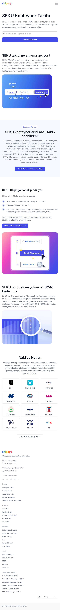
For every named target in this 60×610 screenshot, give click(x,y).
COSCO (30, 401)
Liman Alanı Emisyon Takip (11, 500)
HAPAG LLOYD (11, 401)
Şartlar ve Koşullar (8, 554)
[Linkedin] (3, 479)
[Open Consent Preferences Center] (39, 597)
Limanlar (5, 509)
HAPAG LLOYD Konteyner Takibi (13, 585)
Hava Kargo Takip (8, 494)
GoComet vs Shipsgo (9, 530)
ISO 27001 (5, 567)
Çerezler (5, 564)
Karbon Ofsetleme (8, 497)
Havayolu (5, 522)
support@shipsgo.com (11, 475)
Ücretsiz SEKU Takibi (30, 40)
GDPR (4, 561)
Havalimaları (6, 518)
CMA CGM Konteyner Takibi (12, 582)
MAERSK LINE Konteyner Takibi (13, 579)
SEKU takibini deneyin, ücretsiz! (30, 169)
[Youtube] (19, 479)
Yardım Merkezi (7, 543)
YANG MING (49, 415)
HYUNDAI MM (30, 415)
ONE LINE (49, 401)
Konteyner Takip (7, 487)
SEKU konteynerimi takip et (15, 226)
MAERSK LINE (30, 388)
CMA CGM (49, 388)
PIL (49, 428)
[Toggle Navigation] (56, 3)
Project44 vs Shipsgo (9, 533)
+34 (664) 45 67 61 (10, 471)
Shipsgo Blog (6, 536)
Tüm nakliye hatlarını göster (30, 437)
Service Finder (7, 491)
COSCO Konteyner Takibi (10, 589)
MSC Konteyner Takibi (9, 576)
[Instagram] (15, 479)
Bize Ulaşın (6, 546)
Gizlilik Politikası (7, 558)
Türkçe (50, 597)
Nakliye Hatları (7, 512)
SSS (3, 540)
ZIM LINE (30, 428)
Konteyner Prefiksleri (9, 515)
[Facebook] (11, 479)
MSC (11, 388)
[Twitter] (7, 479)
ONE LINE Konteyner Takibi (11, 592)
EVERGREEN (11, 415)
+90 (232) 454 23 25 (11, 463)
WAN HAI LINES (11, 428)
